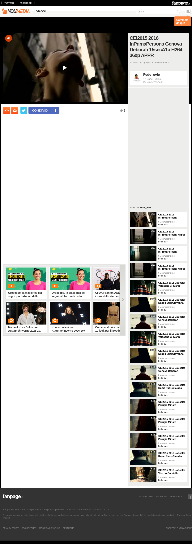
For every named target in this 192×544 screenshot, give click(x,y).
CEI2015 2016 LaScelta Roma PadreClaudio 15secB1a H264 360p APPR (171, 455)
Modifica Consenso (49, 528)
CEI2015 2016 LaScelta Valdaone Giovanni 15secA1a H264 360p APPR (171, 284)
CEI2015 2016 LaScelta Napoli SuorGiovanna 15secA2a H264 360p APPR (171, 301)
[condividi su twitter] (23, 110)
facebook (26, 3)
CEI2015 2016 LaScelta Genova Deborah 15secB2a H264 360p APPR (171, 318)
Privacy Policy (11, 528)
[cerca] (158, 11)
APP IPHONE (161, 497)
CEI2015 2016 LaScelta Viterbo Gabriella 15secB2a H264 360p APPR (171, 472)
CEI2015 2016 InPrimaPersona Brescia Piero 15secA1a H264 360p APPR (170, 250)
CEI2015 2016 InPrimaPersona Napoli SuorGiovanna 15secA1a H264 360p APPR (172, 233)
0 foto (158, 78)
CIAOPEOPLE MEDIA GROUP (179, 528)
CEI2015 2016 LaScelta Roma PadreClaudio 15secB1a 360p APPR (171, 386)
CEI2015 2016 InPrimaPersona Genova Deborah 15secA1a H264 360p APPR (170, 216)
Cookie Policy (28, 528)
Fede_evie (151, 75)
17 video (148, 78)
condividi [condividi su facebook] (40, 110)
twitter (9, 3)
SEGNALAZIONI (146, 497)
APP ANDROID (176, 497)
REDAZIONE (68, 528)
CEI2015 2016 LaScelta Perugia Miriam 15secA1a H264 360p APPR (171, 403)
